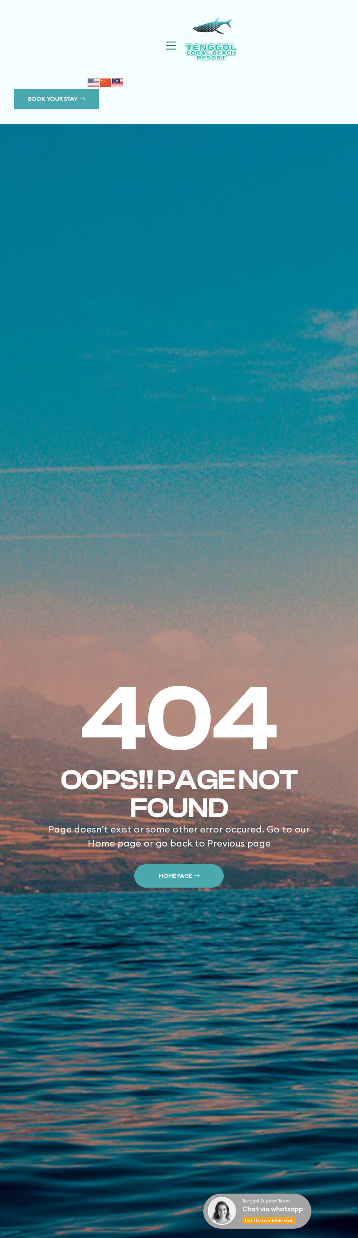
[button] (56, 99)
